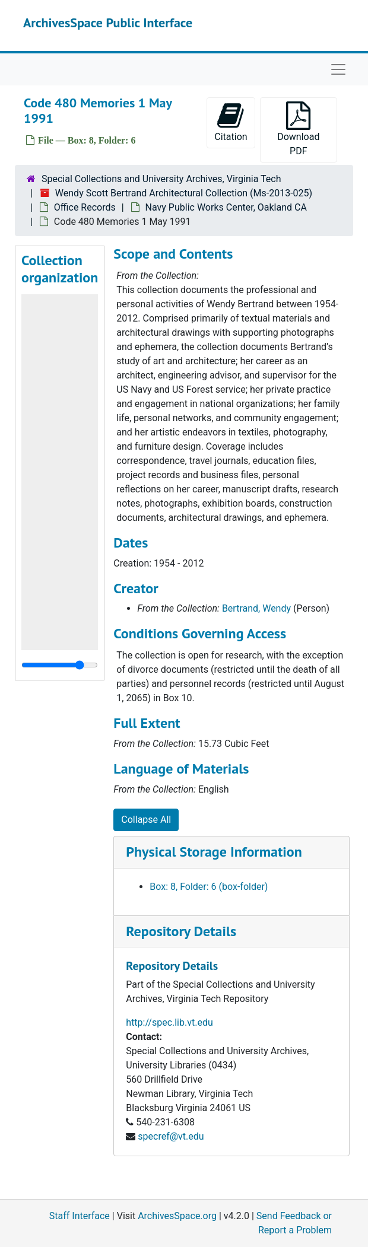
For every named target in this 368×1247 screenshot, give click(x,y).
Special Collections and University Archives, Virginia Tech (161, 178)
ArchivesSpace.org (177, 1215)
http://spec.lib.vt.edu (169, 1022)
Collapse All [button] (146, 819)
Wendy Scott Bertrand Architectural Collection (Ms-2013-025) (183, 193)
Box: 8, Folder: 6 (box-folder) (209, 886)
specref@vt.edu (171, 1136)
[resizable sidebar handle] (59, 665)
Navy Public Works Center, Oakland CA (226, 207)
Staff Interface (79, 1215)
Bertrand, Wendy (256, 608)
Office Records (85, 207)
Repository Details (181, 931)
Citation (230, 121)
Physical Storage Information (214, 851)
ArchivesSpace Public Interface (107, 22)
